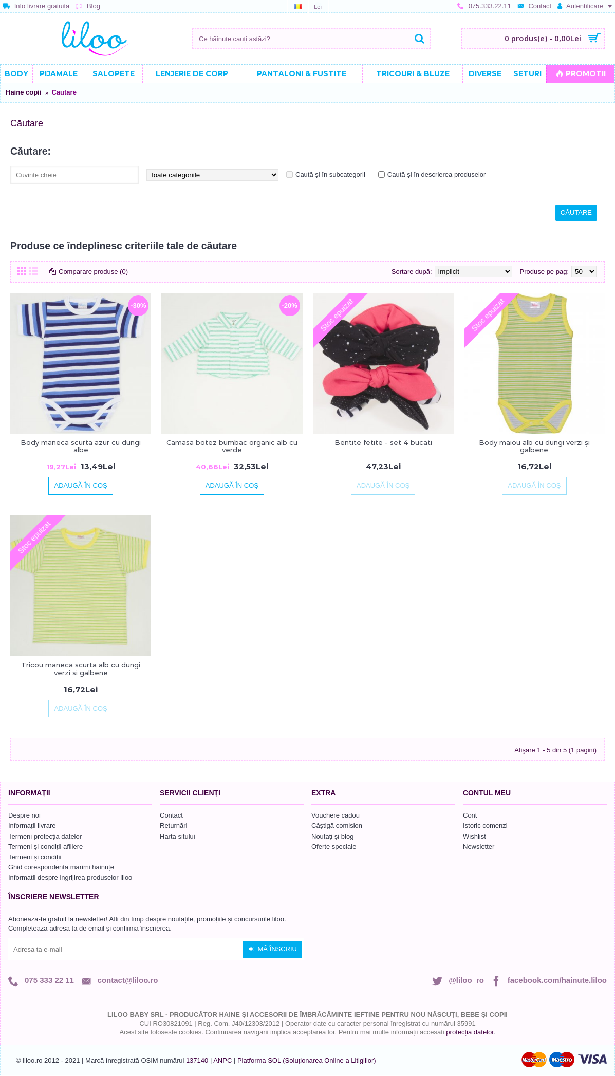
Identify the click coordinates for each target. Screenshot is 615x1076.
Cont (470, 815)
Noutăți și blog (332, 836)
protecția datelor (470, 1032)
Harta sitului (177, 836)
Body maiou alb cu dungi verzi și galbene (534, 446)
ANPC (222, 1060)
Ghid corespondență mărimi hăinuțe (61, 867)
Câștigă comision (336, 825)
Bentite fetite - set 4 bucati (383, 442)
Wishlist (474, 836)
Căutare (63, 92)
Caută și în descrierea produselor (436, 174)
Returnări (173, 825)
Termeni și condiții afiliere (45, 846)
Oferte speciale (333, 846)
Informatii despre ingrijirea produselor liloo (70, 877)
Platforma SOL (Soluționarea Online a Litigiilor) (306, 1060)
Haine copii (23, 92)
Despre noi (24, 815)
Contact (171, 815)
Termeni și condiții (34, 857)
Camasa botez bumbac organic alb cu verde (231, 446)
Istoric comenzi (485, 825)
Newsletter (478, 846)
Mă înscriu (272, 949)
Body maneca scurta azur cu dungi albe (81, 446)
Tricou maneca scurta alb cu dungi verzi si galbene (80, 668)
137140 (197, 1060)
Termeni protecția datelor (45, 836)
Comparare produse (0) (93, 271)
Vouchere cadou (335, 815)
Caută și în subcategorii (330, 174)
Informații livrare (31, 825)
